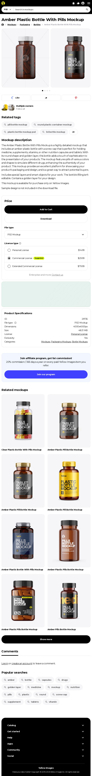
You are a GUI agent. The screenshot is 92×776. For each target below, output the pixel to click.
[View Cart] (73, 3)
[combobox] (51, 9)
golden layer (12, 687)
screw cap (59, 694)
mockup (54, 687)
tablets (33, 702)
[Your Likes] (78, 3)
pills (8, 694)
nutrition (73, 687)
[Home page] (2, 25)
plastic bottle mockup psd (20, 132)
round (41, 694)
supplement (12, 702)
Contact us (57, 274)
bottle (26, 680)
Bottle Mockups (80, 341)
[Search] (87, 9)
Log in (4, 663)
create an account (22, 663)
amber (9, 680)
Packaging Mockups (61, 341)
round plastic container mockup (53, 124)
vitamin (51, 702)
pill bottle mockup (15, 124)
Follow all (20, 109)
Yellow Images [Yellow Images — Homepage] (46, 768)
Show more (46, 639)
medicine (34, 687)
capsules (44, 680)
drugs (63, 680)
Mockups (45, 341)
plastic (23, 694)
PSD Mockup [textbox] (14, 234)
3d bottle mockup (53, 132)
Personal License (79, 334)
